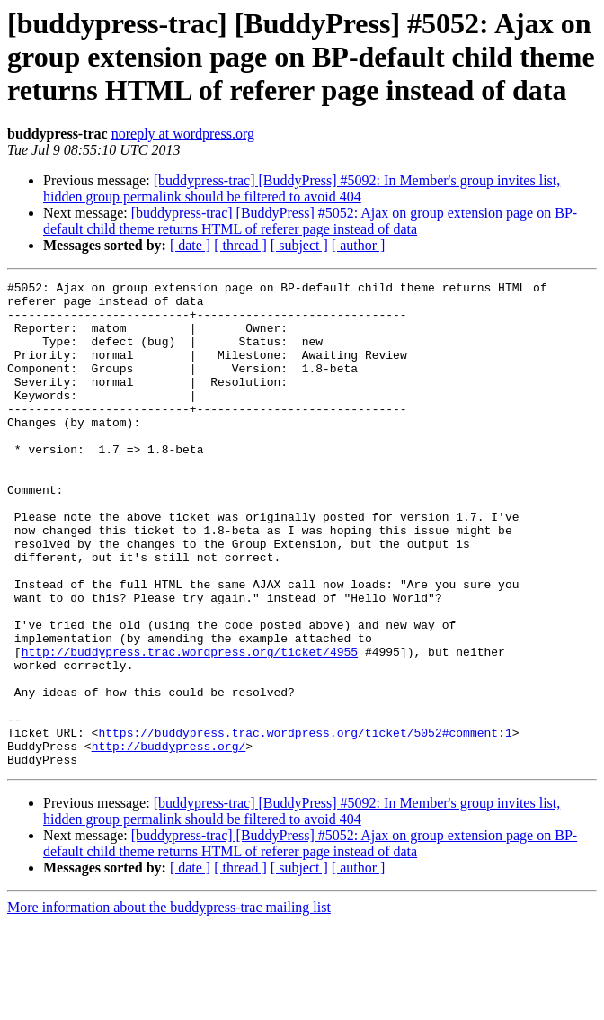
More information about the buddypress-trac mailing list (169, 1004)
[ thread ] (240, 245)
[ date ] (190, 245)
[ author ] (359, 245)
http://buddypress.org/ (169, 840)
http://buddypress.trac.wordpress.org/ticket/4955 (190, 727)
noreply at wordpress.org (182, 133)
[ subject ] (299, 245)
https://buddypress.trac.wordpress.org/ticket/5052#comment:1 (304, 824)
